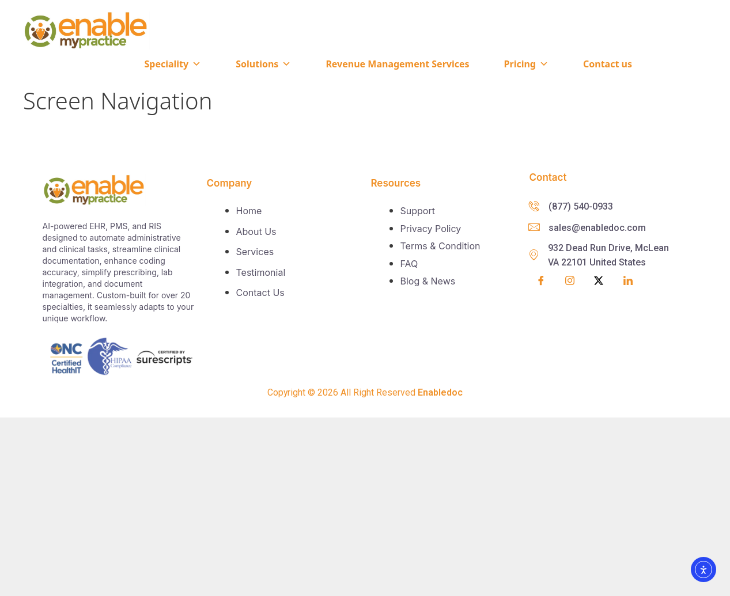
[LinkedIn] (628, 281)
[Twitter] (598, 281)
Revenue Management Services (397, 64)
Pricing (526, 64)
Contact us (607, 64)
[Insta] (569, 281)
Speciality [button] (172, 64)
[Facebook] (541, 281)
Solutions (263, 64)
